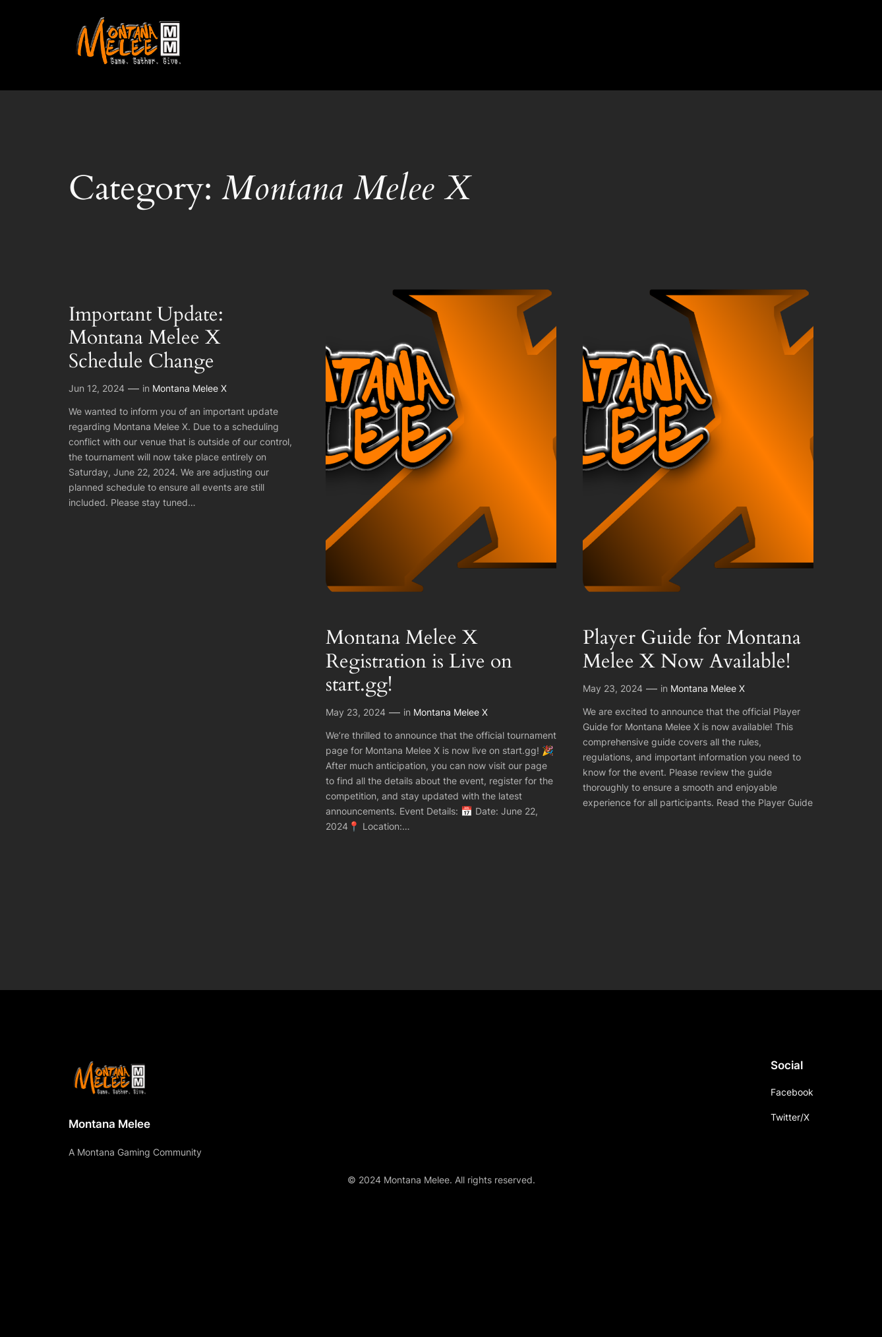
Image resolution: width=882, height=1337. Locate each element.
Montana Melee (109, 1124)
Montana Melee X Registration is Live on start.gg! (419, 662)
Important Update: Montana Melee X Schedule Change (146, 338)
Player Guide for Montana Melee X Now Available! (692, 650)
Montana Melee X (189, 388)
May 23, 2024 (356, 712)
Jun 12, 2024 (97, 388)
